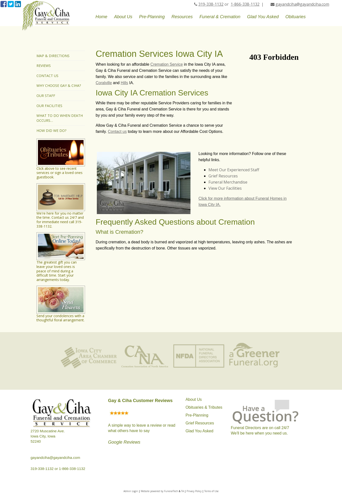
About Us (194, 399)
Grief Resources (223, 176)
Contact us (117, 131)
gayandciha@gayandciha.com (302, 4)
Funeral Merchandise (227, 182)
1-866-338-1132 (245, 4)
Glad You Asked (199, 431)
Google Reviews (124, 442)
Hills (124, 83)
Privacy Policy (194, 491)
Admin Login (130, 491)
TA (182, 491)
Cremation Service (166, 64)
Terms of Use (211, 491)
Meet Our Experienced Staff (233, 169)
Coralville (104, 83)
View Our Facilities (225, 188)
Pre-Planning (197, 415)
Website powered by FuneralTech (159, 491)
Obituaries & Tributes (204, 407)
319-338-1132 (210, 4)
